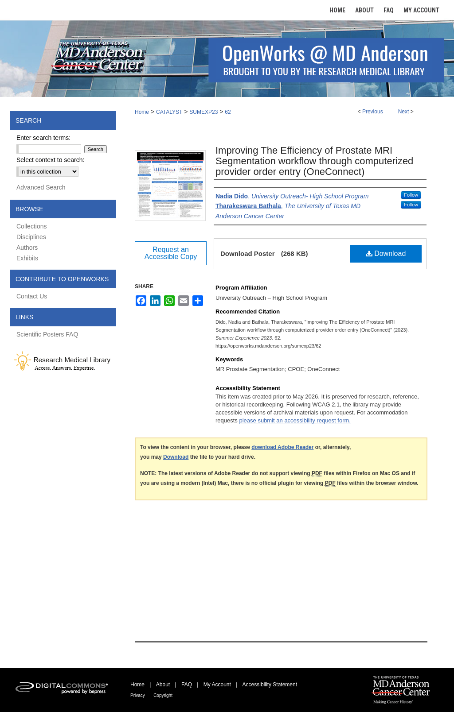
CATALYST (169, 112)
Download (386, 253)
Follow (411, 194)
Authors (27, 247)
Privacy (137, 695)
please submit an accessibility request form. (294, 420)
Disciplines (31, 236)
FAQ (186, 684)
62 (228, 112)
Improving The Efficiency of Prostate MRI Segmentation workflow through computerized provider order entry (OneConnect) (314, 161)
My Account (217, 684)
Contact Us (31, 296)
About (163, 684)
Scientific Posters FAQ (47, 334)
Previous (372, 111)
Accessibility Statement (270, 684)
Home (142, 112)
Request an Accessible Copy (171, 253)
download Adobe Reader (282, 447)
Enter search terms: (43, 137)
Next (403, 111)
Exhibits (27, 258)
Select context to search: (50, 159)
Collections (31, 226)
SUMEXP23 (203, 112)
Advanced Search (41, 187)
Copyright (162, 695)
